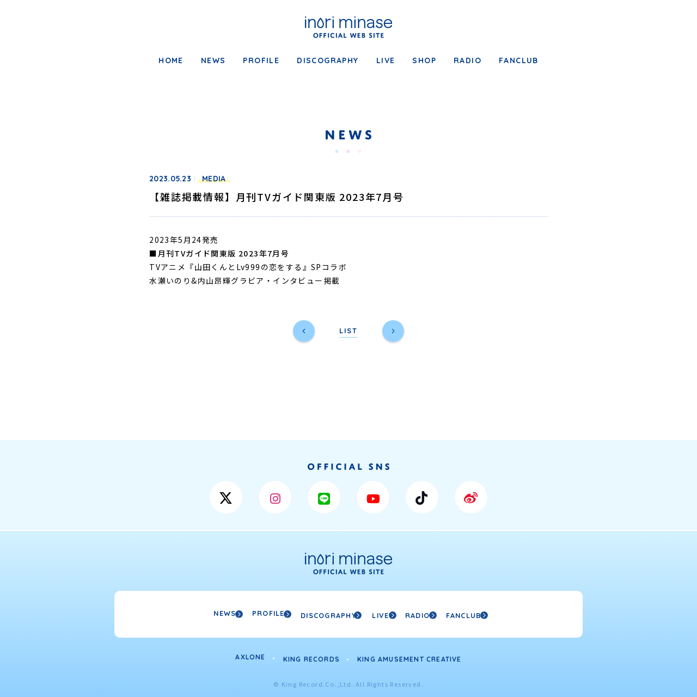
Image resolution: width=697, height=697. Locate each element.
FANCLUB (519, 60)
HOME (171, 60)
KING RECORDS (311, 655)
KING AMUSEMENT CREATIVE (409, 655)
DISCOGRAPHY (327, 60)
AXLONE (250, 655)
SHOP (424, 60)
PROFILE (261, 60)
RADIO (467, 60)
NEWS (213, 60)
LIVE (385, 60)
